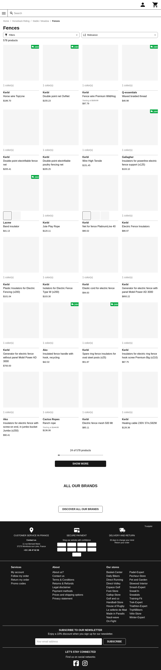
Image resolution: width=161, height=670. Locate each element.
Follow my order (20, 576)
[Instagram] (85, 664)
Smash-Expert (137, 587)
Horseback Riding (21, 21)
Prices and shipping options (67, 595)
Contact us (31, 540)
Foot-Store (112, 591)
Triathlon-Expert (138, 606)
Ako (45, 350)
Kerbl (6, 92)
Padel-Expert (136, 572)
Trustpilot (148, 527)
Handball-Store (114, 602)
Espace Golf (113, 587)
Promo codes (18, 583)
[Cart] (155, 5)
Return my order (20, 580)
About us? (58, 572)
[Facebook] (76, 664)
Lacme (7, 222)
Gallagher (128, 157)
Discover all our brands (80, 509)
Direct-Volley (113, 583)
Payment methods (62, 591)
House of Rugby (115, 606)
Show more (80, 463)
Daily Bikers (113, 576)
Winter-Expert (137, 617)
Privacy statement (62, 599)
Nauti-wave (112, 617)
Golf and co (112, 599)
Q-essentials (129, 92)
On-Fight (111, 621)
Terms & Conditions (63, 580)
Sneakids (134, 595)
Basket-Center (114, 572)
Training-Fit (135, 599)
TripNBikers (135, 610)
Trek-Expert (135, 602)
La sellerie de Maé (116, 610)
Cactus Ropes (51, 419)
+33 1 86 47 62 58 (31, 550)
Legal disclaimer (61, 587)
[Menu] (4, 13)
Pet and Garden (138, 580)
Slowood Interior (138, 583)
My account (17, 572)
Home (6, 21)
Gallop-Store (113, 595)
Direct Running (114, 580)
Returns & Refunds (63, 583)
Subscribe (114, 642)
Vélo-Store (135, 614)
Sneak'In (134, 591)
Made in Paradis (115, 614)
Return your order (122, 543)
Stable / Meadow (41, 21)
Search (18, 13)
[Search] (11, 13)
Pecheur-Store (137, 576)
